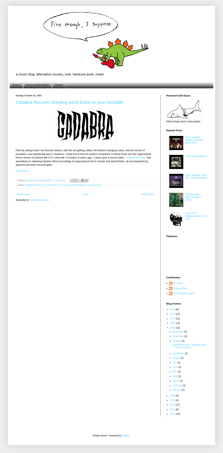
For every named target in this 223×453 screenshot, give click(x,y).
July (175, 362)
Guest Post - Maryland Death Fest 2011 (196, 216)
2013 (173, 404)
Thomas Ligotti (94, 185)
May (175, 371)
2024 (173, 314)
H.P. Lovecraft (63, 185)
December (178, 331)
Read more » (22, 171)
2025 (173, 309)
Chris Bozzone (49, 185)
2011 (173, 414)
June (175, 367)
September (179, 353)
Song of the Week (37, 85)
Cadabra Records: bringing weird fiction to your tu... (189, 346)
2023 (173, 318)
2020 (173, 395)
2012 (173, 409)
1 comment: (60, 180)
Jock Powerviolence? (196, 156)
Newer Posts (23, 194)
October (177, 341)
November (178, 336)
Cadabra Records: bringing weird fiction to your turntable (69, 102)
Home (16, 85)
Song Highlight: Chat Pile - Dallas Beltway (196, 176)
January (177, 390)
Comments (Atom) (39, 200)
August (177, 358)
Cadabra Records (135, 157)
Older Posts (147, 194)
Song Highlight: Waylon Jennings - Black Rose (194, 140)
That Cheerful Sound (184, 293)
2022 (173, 323)
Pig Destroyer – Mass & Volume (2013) (193, 197)
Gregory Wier (180, 288)
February (178, 385)
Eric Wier (178, 283)
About (59, 85)
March (176, 380)
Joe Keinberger (79, 185)
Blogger (125, 435)
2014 (173, 400)
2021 (173, 327)
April (175, 376)
